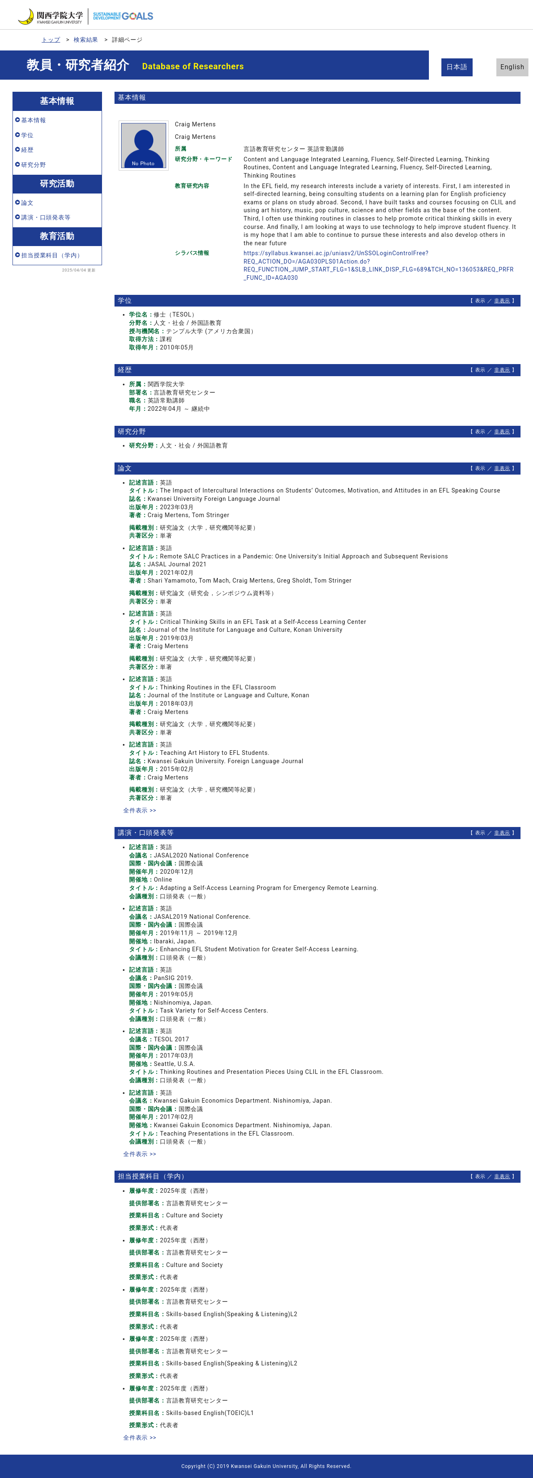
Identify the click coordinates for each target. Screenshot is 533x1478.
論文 (27, 202)
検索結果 (86, 39)
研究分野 (33, 164)
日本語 (458, 67)
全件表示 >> (140, 810)
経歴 (27, 149)
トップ (51, 39)
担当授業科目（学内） (52, 255)
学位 (27, 135)
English (504, 67)
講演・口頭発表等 (46, 217)
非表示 (502, 301)
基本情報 (33, 120)
